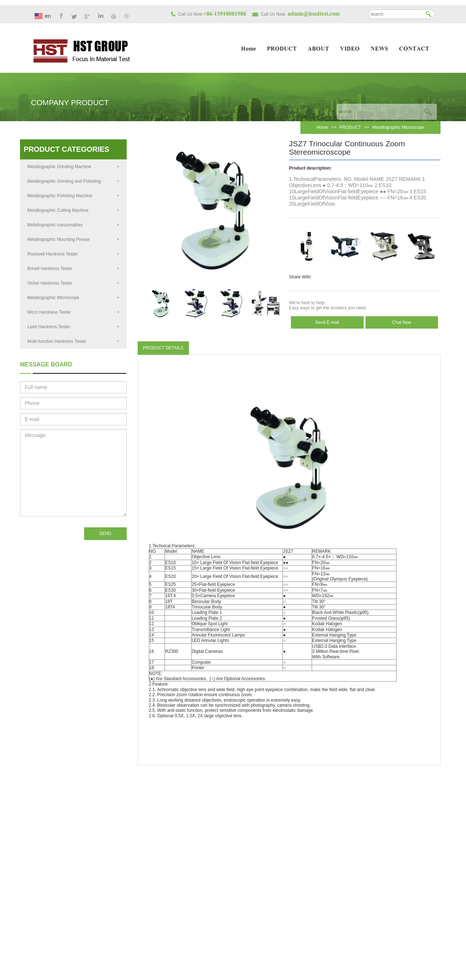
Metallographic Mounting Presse (73, 239)
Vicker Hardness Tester (73, 283)
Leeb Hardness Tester (73, 327)
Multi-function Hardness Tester (73, 341)
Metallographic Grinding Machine (73, 166)
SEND (105, 533)
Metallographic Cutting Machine (73, 210)
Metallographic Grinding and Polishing (73, 181)
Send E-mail (327, 322)
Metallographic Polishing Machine (73, 196)
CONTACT (414, 49)
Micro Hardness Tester (73, 312)
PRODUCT (282, 49)
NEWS (379, 49)
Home (248, 49)
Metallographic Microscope (398, 127)
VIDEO (350, 49)
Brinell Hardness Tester (73, 268)
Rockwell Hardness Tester (73, 254)
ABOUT (318, 49)
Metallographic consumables (73, 225)
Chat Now (401, 322)
